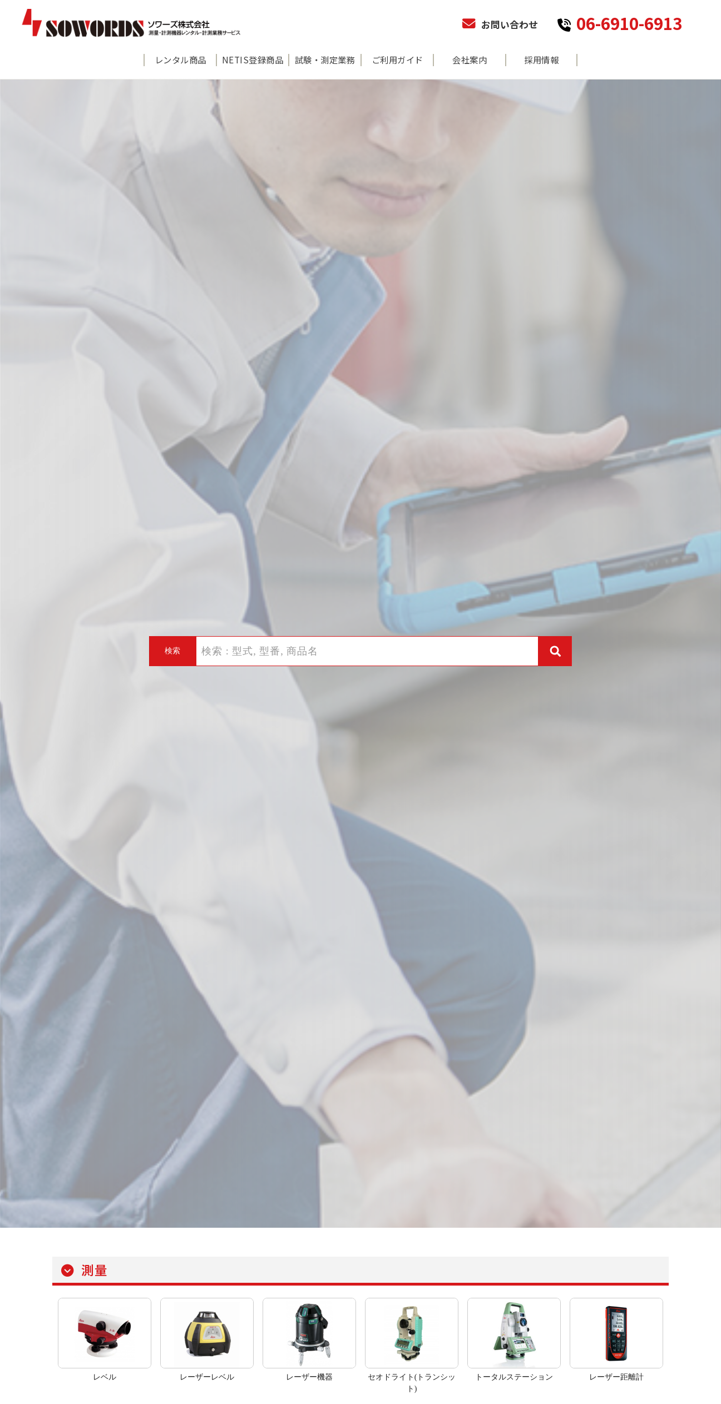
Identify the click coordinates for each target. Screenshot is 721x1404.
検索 (172, 651)
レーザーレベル (207, 1377)
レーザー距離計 (616, 1377)
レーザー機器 (309, 1377)
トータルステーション (514, 1377)
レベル (104, 1377)
